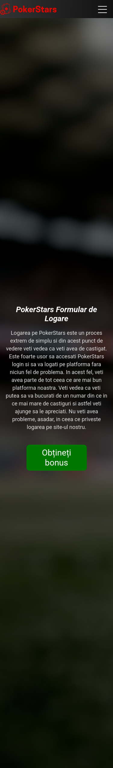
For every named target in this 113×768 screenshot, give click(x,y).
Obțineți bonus (56, 458)
